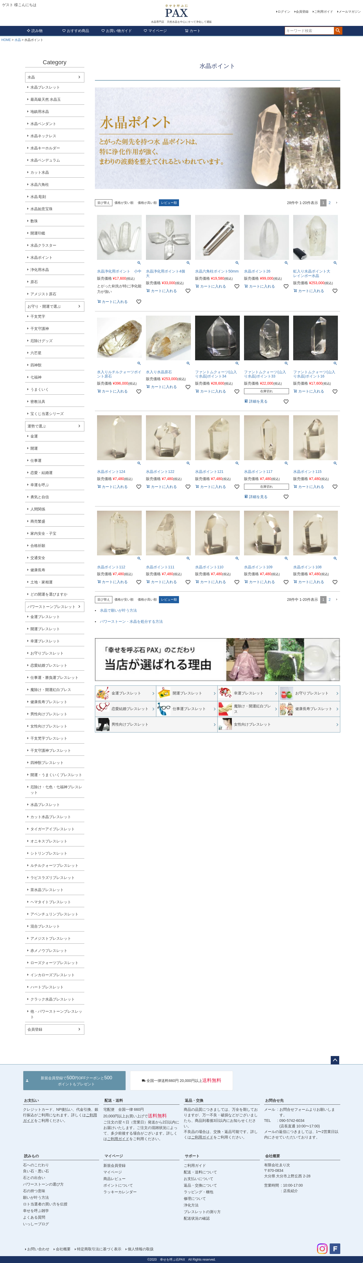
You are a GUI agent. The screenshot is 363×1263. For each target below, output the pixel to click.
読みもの (31, 1156)
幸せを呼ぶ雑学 (36, 1211)
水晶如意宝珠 (41, 209)
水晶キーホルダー (45, 148)
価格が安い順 (124, 203)
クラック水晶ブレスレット (52, 999)
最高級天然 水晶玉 (45, 99)
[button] (336, 203)
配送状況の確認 (197, 1218)
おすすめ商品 (75, 31)
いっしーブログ (36, 1224)
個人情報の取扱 (141, 1249)
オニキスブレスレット (48, 841)
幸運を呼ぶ (39, 485)
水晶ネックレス (43, 136)
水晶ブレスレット (45, 87)
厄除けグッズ (41, 341)
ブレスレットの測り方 (202, 1212)
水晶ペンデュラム (45, 160)
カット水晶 (39, 172)
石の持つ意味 (34, 1191)
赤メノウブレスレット (48, 950)
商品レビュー (114, 1179)
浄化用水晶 (39, 270)
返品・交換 (194, 1100)
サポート (192, 1156)
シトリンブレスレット (48, 853)
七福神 (36, 377)
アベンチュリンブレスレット (54, 914)
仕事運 (36, 460)
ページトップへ (335, 1060)
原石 (34, 282)
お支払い (31, 1100)
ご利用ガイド (323, 11)
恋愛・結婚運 (41, 473)
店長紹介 (290, 1191)
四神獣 (36, 365)
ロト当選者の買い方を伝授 (45, 1204)
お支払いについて (198, 1179)
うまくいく (39, 389)
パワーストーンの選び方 (43, 1184)
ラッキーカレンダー (120, 1192)
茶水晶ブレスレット (47, 890)
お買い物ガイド (116, 31)
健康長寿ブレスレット (48, 702)
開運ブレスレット (45, 629)
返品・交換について (200, 1185)
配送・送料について (200, 1172)
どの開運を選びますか (48, 594)
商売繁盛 (37, 521)
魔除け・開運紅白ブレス (50, 690)
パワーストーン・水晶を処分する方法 (131, 621)
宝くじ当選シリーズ (47, 414)
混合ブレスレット (45, 926)
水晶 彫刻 (38, 197)
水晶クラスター (43, 245)
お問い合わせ (38, 1249)
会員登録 (302, 11)
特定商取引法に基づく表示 (99, 1249)
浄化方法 (191, 1205)
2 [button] (330, 203)
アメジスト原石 (43, 294)
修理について (195, 1198)
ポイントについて (118, 1185)
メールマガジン (350, 11)
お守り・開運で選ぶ (44, 306)
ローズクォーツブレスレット (54, 963)
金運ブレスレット (45, 617)
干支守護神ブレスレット (50, 750)
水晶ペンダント (43, 124)
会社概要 (272, 1156)
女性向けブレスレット (48, 726)
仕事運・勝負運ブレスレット (54, 677)
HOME (6, 40)
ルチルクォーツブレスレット (54, 865)
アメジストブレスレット (50, 938)
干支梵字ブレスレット (48, 738)
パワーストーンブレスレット (51, 607)
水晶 (18, 40)
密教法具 (37, 401)
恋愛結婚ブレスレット (48, 665)
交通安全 (37, 558)
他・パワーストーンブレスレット (56, 1014)
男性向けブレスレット (48, 714)
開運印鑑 (37, 233)
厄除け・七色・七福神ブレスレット (56, 790)
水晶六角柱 (39, 184)
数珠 (34, 221)
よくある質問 (34, 1217)
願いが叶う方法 (36, 1197)
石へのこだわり (36, 1165)
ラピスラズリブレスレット (52, 877)
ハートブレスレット (47, 987)
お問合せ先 (274, 1100)
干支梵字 (37, 316)
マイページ (155, 31)
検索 (338, 30)
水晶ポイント (41, 257)
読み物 (35, 31)
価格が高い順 (147, 203)
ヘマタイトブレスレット (50, 902)
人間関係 (37, 509)
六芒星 (36, 353)
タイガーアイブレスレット (52, 829)
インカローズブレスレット (52, 975)
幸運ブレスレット (45, 641)
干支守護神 (39, 328)
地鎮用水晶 (39, 111)
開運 (34, 448)
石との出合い (34, 1178)
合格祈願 (37, 545)
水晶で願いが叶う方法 (118, 610)
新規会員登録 (114, 1165)
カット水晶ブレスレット (50, 817)
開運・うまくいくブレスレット (56, 775)
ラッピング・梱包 (198, 1192)
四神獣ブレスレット (47, 762)
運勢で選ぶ (36, 426)
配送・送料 (113, 1100)
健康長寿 (37, 570)
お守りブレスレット (47, 653)
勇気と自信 (39, 497)
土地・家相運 (41, 582)
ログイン (284, 11)
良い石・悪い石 (36, 1171)
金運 (34, 436)
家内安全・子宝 (43, 533)
